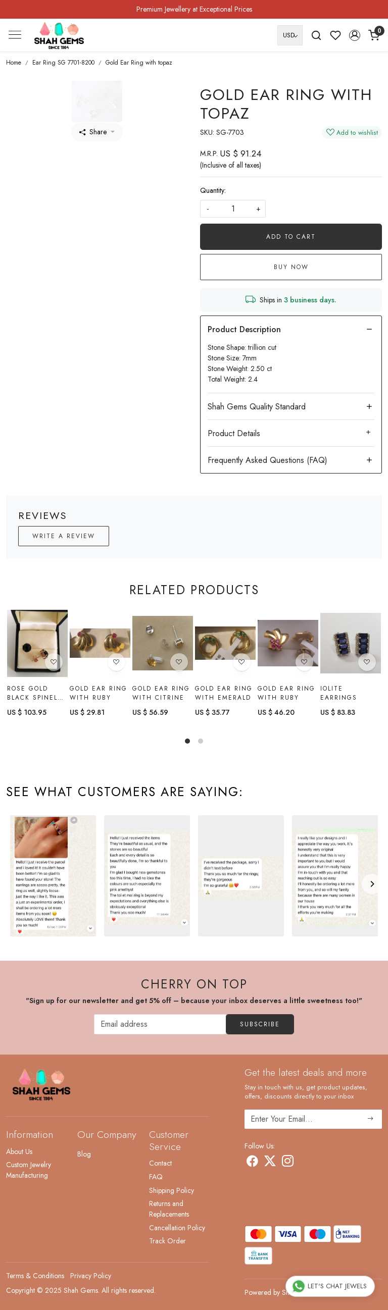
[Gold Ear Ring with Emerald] (225, 643)
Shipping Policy (171, 1190)
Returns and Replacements (169, 1208)
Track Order (167, 1241)
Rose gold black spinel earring (32, 693)
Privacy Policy (90, 1276)
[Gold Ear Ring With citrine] (162, 643)
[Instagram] (288, 1163)
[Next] (372, 884)
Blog (84, 1154)
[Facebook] (252, 1163)
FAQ (156, 1177)
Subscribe (260, 1024)
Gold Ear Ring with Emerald (224, 693)
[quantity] (233, 209)
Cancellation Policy (177, 1228)
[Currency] (290, 35)
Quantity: (213, 190)
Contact (160, 1163)
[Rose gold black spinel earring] (37, 643)
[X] (270, 1163)
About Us (19, 1151)
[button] (354, 35)
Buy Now (291, 267)
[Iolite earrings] (350, 643)
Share (93, 132)
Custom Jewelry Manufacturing (28, 1170)
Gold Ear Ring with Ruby (98, 693)
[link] (316, 35)
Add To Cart (291, 236)
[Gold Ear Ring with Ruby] (100, 643)
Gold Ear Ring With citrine (161, 693)
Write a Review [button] (63, 536)
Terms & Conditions (35, 1276)
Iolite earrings (338, 694)
